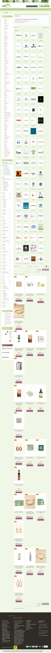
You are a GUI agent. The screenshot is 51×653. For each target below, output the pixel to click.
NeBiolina (5, 118)
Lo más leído (5, 376)
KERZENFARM (6, 83)
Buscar (37, 6)
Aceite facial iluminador (7, 174)
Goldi (5, 71)
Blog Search (5, 401)
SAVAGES (5, 135)
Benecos (5, 34)
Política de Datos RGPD (5, 635)
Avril (5, 29)
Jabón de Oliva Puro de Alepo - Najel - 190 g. (29, 457)
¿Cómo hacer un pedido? (6, 637)
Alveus (5, 22)
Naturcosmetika (26, 199)
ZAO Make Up (6, 155)
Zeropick (40, 263)
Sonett (5, 143)
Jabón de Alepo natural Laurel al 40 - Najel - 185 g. (40, 457)
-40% (4, 207)
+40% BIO (5, 182)
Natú (26, 189)
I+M (4, 80)
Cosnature (5, 60)
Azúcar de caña (6, 298)
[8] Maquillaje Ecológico (8, 365)
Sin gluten (5, 287)
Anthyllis (5, 26)
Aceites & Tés (4, 9)
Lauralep (5, 97)
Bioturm (5, 48)
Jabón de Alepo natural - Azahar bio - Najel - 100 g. (19, 512)
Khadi (26, 146)
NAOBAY (40, 178)
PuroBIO (5, 127)
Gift (38, 9)
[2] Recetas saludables (8, 371)
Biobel (5, 40)
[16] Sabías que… (7, 351)
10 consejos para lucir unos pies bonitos (9, 387)
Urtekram (5, 147)
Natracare (5, 109)
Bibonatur (33, 61)
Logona (5, 100)
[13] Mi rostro (7, 354)
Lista (48, 266)
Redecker (5, 129)
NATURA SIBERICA (7, 112)
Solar (45, 9)
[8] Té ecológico (7, 370)
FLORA (5, 69)
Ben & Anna (18, 61)
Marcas (35, 9)
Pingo (5, 123)
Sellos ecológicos (8, 320)
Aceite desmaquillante (7, 172)
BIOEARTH (6, 43)
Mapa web (15, 628)
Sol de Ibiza (6, 141)
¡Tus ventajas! (7, 317)
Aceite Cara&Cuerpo (6, 169)
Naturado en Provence (7, 115)
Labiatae (33, 157)
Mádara (5, 101)
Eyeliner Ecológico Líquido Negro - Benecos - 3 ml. (10, 333)
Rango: (3, 178)
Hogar (29, 9)
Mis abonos (28, 625)
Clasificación (16, 266)
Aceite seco (5, 186)
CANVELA (5, 54)
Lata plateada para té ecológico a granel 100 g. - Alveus (19, 376)
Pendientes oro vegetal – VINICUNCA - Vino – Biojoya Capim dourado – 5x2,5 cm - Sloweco (18, 458)
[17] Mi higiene (7, 357)
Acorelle (18, 40)
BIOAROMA (6, 37)
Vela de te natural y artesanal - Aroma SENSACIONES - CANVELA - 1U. (30, 295)
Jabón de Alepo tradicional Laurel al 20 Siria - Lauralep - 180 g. (40, 349)
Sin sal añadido (6, 288)
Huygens (5, 78)
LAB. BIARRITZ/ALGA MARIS (7, 92)
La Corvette (6, 89)
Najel (5, 106)
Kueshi (41, 146)
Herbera (5, 75)
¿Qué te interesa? (7, 348)
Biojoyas (26, 9)
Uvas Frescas (6, 149)
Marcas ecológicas (17, 626)
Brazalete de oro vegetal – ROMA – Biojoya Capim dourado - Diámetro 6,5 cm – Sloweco (18, 322)
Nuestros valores (7, 313)
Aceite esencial (6, 173)
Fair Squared (33, 114)
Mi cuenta (28, 621)
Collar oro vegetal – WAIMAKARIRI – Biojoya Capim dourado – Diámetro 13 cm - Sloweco (30, 512)
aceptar (47, 651)
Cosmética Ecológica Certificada (19, 625)
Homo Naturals (6, 77)
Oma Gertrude (6, 120)
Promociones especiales (6, 328)
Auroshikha (6, 28)
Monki (5, 104)
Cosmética (9, 9)
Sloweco (5, 140)
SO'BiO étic (6, 138)
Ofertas (41, 9)
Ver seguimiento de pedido (6, 640)
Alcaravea (5, 294)
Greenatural (6, 72)
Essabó (19, 114)
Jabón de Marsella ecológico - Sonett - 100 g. (41, 294)
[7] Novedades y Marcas (8, 367)
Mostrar (30, 266)
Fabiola (5, 66)
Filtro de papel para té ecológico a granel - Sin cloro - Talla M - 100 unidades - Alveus (19, 404)
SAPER (19, 231)
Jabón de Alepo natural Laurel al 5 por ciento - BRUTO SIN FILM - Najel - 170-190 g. (19, 295)
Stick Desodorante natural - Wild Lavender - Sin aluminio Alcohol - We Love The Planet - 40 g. (18, 567)
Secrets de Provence (33, 231)
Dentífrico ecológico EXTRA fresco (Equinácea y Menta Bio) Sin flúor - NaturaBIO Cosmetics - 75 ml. (18, 349)
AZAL (5, 31)
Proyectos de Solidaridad (6, 634)
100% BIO (5, 183)
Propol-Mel (6, 126)
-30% (4, 206)
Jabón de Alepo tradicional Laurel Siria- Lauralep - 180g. (19, 431)
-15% (4, 202)
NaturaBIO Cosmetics (41, 189)
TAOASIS (5, 146)
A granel (5, 187)
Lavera (5, 98)
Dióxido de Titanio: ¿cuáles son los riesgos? (9, 383)
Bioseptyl (5, 46)
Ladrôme (5, 95)
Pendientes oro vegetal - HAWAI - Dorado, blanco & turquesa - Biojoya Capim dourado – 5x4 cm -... (19, 594)
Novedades (16, 624)
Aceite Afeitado (6, 166)
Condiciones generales (8, 316)
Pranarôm (5, 124)
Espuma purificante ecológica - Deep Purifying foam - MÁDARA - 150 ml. (30, 567)
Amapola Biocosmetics (6, 24)
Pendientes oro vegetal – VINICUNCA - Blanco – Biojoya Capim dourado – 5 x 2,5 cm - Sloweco (18, 540)
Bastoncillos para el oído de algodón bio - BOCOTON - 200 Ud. (29, 403)
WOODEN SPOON (26, 263)
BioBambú (18, 72)
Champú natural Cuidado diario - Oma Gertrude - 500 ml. (41, 403)
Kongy (5, 86)
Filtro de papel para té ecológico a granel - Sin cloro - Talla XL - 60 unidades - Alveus (30, 349)
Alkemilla (5, 20)
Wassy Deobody (6, 150)
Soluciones (22, 9)
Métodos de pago (8, 319)
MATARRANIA (6, 103)
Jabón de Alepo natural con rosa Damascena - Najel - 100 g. (40, 512)
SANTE (5, 132)
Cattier (5, 55)
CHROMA (5, 57)
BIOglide (5, 45)
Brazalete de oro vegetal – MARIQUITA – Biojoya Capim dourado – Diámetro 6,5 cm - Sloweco (40, 567)
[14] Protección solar (8, 361)
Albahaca (5, 293)
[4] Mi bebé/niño (7, 360)
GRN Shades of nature (7, 74)
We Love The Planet (7, 152)
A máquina (5, 190)
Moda (33, 9)
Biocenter (33, 72)
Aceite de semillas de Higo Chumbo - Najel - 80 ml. (19, 485)
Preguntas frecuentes (8, 322)
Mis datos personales (29, 628)
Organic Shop (6, 121)
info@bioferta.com (45, 635)
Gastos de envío (7, 314)
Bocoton (5, 49)
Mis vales (27, 629)
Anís (4, 297)
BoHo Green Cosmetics (6, 52)
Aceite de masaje (6, 170)
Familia (17, 9)
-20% (4, 203)
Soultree (5, 144)
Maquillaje (14, 9)
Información (6, 311)
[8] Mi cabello (7, 358)
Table (46, 266)
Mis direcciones (28, 626)
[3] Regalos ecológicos (8, 368)
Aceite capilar (5, 168)
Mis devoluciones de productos (31, 624)
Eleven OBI (6, 63)
